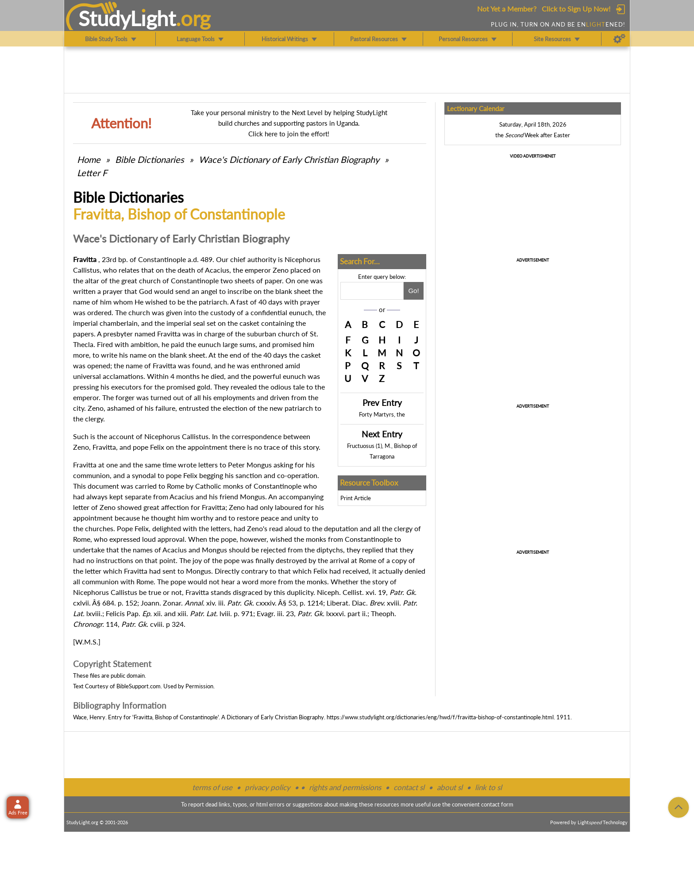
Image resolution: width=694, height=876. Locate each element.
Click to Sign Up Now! (576, 8)
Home (88, 159)
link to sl (488, 787)
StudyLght (127, 18)
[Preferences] (619, 39)
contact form (497, 804)
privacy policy (267, 787)
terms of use (212, 787)
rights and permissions (345, 787)
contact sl (408, 787)
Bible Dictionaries (149, 159)
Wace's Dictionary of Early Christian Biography (289, 159)
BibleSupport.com (138, 686)
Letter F (92, 172)
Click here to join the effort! (288, 134)
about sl (450, 787)
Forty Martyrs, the (382, 414)
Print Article (355, 498)
